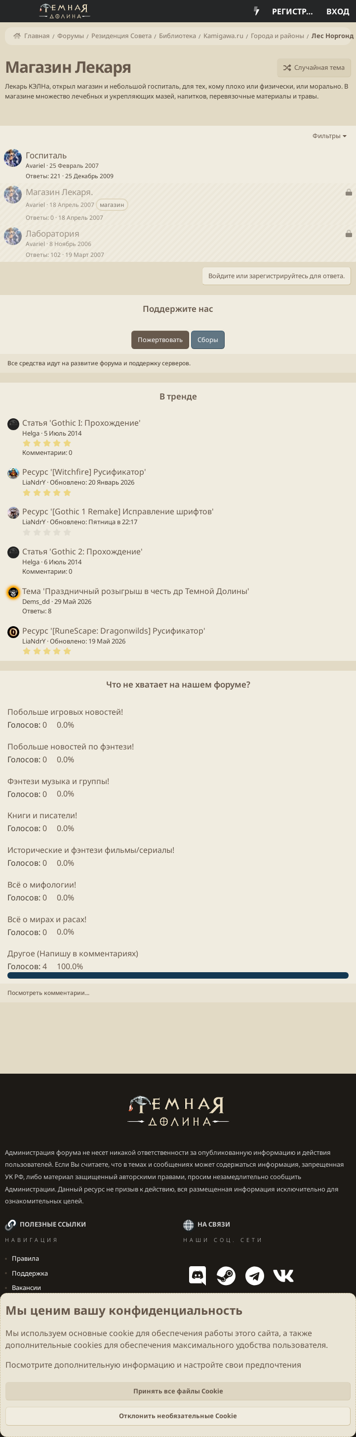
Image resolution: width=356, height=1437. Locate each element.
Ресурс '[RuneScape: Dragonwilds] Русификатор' (113, 630)
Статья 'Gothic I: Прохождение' (81, 422)
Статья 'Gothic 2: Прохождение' (82, 551)
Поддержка (30, 1273)
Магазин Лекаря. (59, 192)
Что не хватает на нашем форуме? (178, 684)
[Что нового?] (256, 11)
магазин (112, 204)
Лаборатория (52, 233)
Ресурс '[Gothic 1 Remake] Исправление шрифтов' (118, 511)
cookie (121, 1333)
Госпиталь (46, 155)
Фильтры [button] (327, 135)
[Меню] (13, 11)
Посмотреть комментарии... (48, 993)
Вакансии (26, 1287)
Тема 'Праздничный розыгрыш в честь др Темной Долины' (135, 591)
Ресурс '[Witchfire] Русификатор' (84, 471)
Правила (25, 1258)
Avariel (35, 165)
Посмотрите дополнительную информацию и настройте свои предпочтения (153, 1364)
